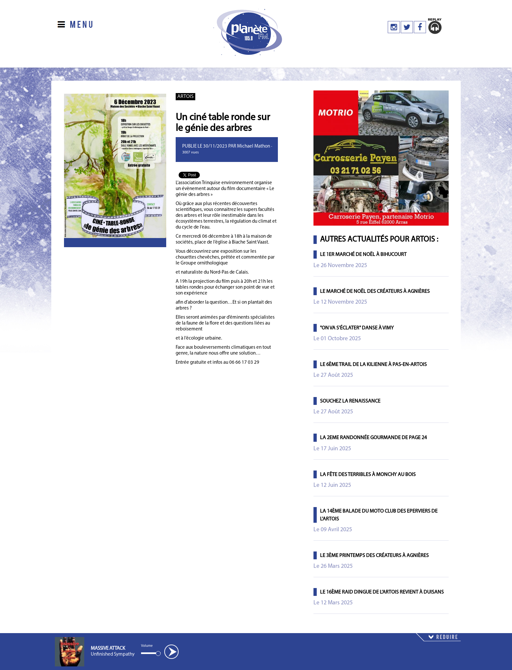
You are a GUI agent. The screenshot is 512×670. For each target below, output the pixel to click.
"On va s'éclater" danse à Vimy (357, 328)
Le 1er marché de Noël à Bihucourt (363, 254)
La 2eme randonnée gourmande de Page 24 (373, 437)
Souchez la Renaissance (350, 401)
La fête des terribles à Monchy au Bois (368, 474)
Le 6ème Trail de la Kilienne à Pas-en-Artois (373, 364)
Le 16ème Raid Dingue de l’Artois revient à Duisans (382, 592)
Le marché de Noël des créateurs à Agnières (375, 291)
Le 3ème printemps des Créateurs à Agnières (374, 555)
